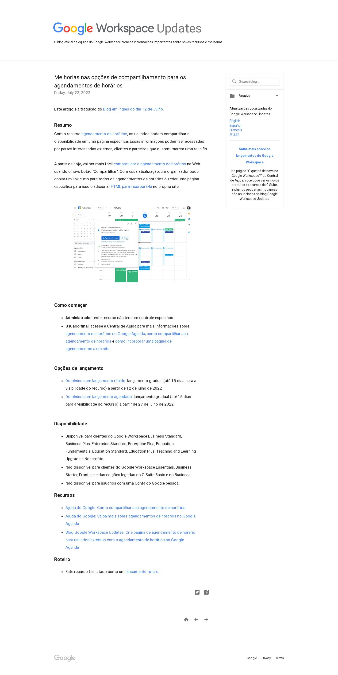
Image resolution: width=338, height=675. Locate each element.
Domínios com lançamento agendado (98, 396)
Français (236, 130)
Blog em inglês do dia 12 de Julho (133, 109)
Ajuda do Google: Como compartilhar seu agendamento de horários (125, 507)
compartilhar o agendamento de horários (150, 164)
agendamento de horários (104, 133)
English (235, 121)
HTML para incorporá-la (131, 186)
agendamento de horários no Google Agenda (105, 333)
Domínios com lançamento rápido (95, 380)
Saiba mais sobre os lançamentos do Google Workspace (254, 155)
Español (235, 125)
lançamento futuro (142, 571)
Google (252, 658)
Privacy (266, 658)
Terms (280, 658)
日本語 (234, 135)
